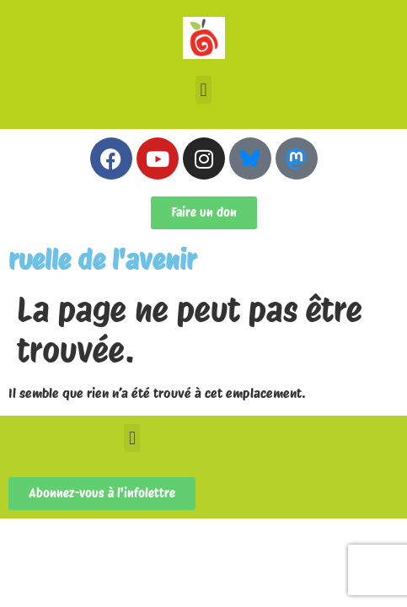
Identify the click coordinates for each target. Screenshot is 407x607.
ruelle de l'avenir (102, 260)
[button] (203, 90)
